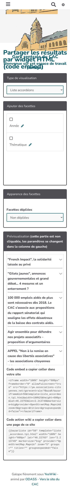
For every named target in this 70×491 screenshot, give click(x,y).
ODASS (31, 479)
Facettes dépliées (19, 210)
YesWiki (50, 474)
